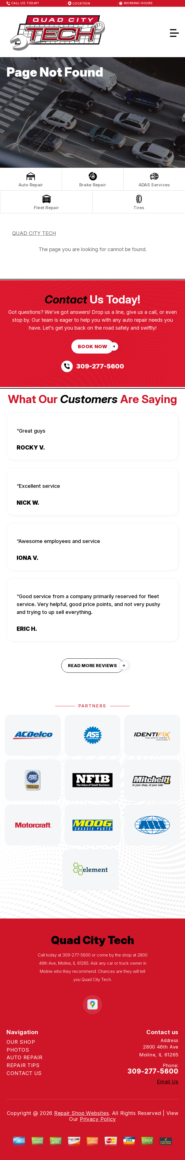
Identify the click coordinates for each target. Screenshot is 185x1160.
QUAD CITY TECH (34, 233)
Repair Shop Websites (81, 1113)
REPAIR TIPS (23, 1065)
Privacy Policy (98, 1119)
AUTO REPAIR (24, 1057)
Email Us (168, 1081)
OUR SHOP (20, 1042)
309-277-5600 (76, 955)
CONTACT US (24, 1073)
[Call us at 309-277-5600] (92, 366)
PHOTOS (17, 1050)
